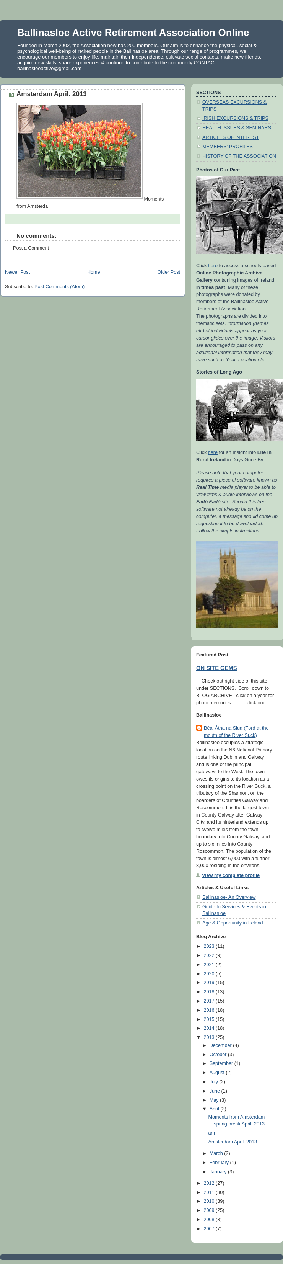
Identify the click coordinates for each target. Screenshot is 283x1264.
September (222, 1063)
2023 (210, 946)
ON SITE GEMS (216, 668)
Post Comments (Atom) (59, 286)
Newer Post (17, 272)
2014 (210, 1028)
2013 (210, 1037)
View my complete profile (231, 875)
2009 (210, 1210)
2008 (210, 1219)
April (215, 1109)
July (215, 1081)
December (221, 1045)
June (215, 1091)
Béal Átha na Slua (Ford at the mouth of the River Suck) (236, 731)
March (217, 1153)
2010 (210, 1201)
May (215, 1100)
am (211, 1133)
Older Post (168, 272)
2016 (210, 1010)
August (218, 1072)
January (219, 1171)
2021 (210, 964)
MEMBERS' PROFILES (227, 146)
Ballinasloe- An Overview (228, 897)
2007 (210, 1228)
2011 (210, 1192)
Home (93, 272)
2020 (210, 974)
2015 (210, 1019)
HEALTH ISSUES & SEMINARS (236, 128)
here (213, 265)
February (220, 1162)
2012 (210, 1183)
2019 (210, 982)
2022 (210, 955)
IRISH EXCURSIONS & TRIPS (235, 118)
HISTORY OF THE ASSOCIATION (239, 156)
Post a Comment (31, 248)
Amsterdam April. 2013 (232, 1142)
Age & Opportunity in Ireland (232, 923)
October (219, 1054)
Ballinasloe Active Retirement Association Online (133, 32)
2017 (210, 1001)
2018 (210, 992)
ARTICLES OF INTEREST (230, 137)
